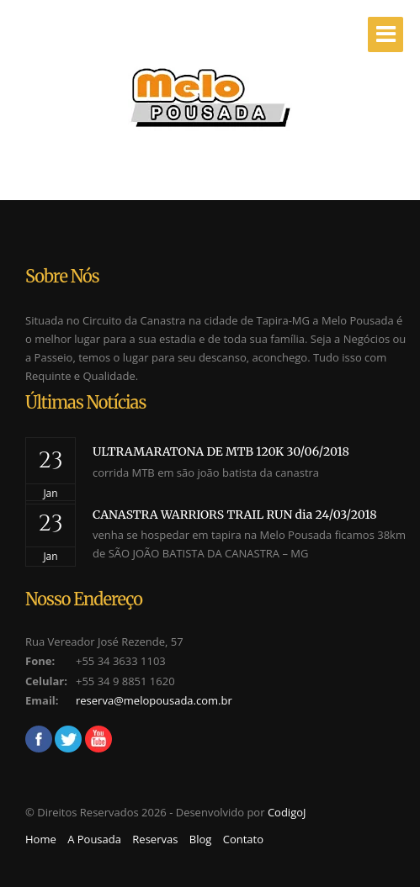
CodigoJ (287, 812)
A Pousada (94, 839)
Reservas (155, 839)
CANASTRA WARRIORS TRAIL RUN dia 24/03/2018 (235, 514)
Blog (200, 839)
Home (40, 839)
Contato (243, 839)
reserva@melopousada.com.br (154, 700)
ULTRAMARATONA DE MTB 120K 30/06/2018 (221, 451)
